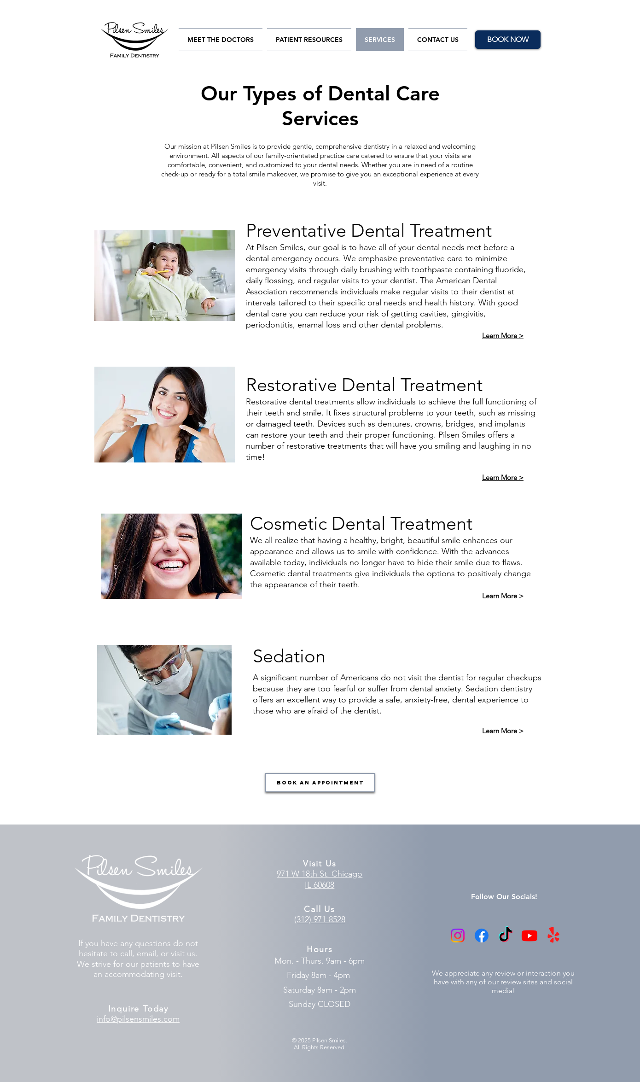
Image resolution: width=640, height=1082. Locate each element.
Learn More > (503, 477)
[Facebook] (481, 935)
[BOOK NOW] (508, 39)
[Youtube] (529, 935)
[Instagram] (457, 935)
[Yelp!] (553, 935)
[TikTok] (505, 935)
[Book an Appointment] (320, 782)
